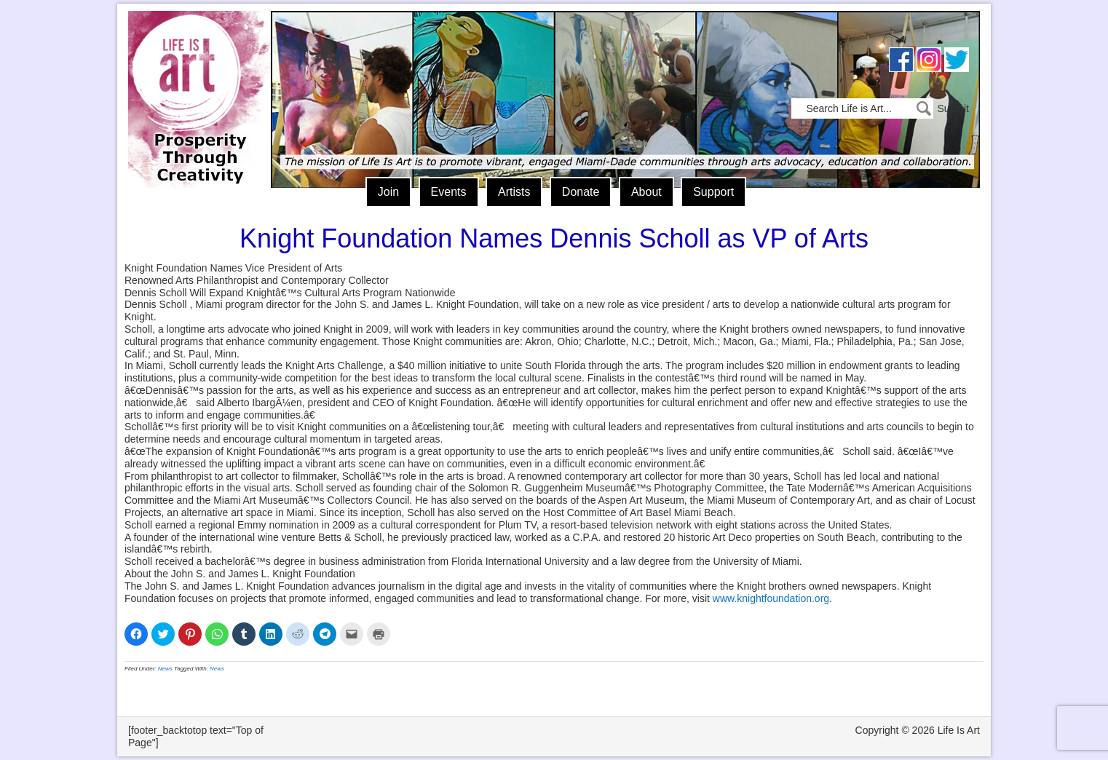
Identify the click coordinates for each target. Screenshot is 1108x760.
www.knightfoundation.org (771, 598)
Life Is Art (195, 78)
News (165, 668)
